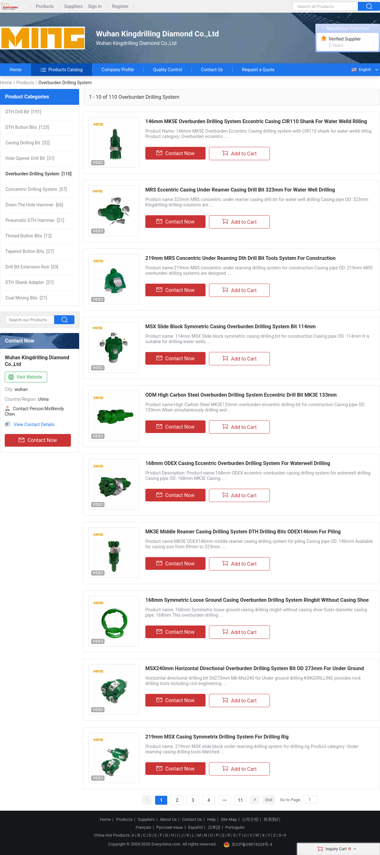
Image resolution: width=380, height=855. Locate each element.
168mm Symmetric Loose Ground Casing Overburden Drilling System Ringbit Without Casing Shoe (257, 600)
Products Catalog (62, 69)
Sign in (95, 6)
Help (211, 819)
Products (45, 6)
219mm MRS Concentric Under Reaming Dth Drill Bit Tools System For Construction (240, 258)
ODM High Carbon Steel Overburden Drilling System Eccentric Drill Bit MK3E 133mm (241, 395)
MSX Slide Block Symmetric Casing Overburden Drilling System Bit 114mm (230, 327)
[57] (36, 189)
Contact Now (38, 440)
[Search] (310, 799)
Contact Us (212, 69)
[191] (23, 111)
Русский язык (169, 827)
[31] (29, 158)
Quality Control (167, 69)
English (361, 69)
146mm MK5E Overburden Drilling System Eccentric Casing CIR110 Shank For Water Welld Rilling (256, 121)
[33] (31, 266)
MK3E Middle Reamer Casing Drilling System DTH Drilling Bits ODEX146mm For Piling (243, 532)
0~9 (282, 835)
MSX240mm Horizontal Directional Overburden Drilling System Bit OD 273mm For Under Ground (254, 668)
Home (16, 69)
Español (195, 827)
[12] (28, 235)
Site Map (229, 819)
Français (143, 827)
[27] (29, 251)
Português (234, 827)
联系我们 (272, 819)
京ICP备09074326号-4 (248, 844)
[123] (27, 127)
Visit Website (24, 377)
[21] (34, 220)
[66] (34, 204)
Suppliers (73, 6)
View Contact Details (34, 424)
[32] (27, 142)
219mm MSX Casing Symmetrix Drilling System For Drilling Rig (216, 737)
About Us (168, 819)
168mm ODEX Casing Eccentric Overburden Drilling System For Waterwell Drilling (237, 463)
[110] (38, 173)
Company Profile (118, 69)
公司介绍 (250, 819)
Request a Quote (258, 69)
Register (120, 6)
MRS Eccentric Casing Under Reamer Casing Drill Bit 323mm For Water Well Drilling (240, 190)
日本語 (214, 827)
